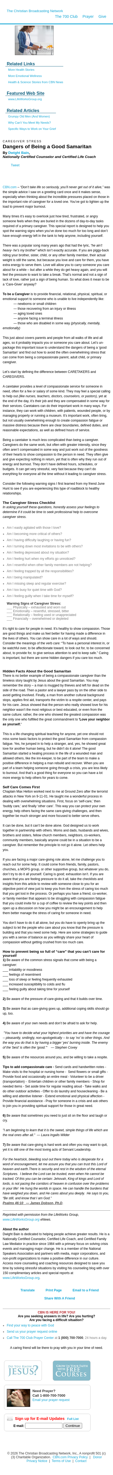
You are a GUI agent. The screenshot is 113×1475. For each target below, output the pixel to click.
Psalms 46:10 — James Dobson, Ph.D (32, 1203)
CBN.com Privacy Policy (70, 1457)
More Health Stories (21, 69)
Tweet (15, 165)
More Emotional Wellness (25, 76)
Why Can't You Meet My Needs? (29, 122)
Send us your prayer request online (32, 1331)
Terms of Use (62, 1461)
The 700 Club (66, 16)
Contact (80, 1461)
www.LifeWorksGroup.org (25, 99)
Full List (73, 1418)
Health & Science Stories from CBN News (35, 82)
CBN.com (9, 187)
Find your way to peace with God (30, 1325)
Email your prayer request (50, 1400)
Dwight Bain (18, 153)
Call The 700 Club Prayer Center (30, 1338)
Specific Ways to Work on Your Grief (32, 128)
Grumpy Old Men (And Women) (29, 116)
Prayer (88, 16)
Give (102, 16)
